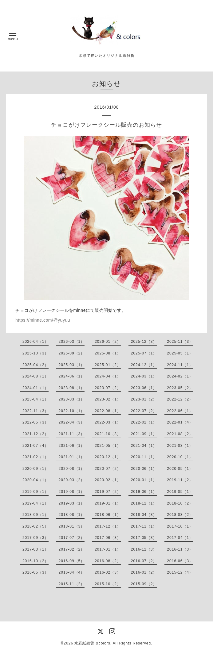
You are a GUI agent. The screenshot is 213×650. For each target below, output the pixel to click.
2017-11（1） (144, 526)
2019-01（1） (108, 503)
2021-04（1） (144, 445)
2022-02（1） (144, 422)
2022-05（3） (35, 422)
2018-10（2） (180, 503)
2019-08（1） (72, 491)
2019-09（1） (35, 491)
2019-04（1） (35, 503)
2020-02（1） (108, 480)
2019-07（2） (108, 491)
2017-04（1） (180, 538)
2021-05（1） (108, 445)
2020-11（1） (144, 457)
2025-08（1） (108, 353)
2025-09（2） (72, 353)
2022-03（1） (108, 422)
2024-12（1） (144, 365)
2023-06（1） (144, 388)
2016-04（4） (72, 572)
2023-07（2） (108, 388)
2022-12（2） (180, 399)
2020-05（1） (180, 468)
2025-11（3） (180, 341)
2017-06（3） (108, 538)
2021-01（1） (72, 457)
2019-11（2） (180, 480)
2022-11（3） (35, 411)
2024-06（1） (72, 376)
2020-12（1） (108, 457)
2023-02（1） (108, 399)
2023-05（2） (180, 388)
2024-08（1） (35, 376)
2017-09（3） (35, 538)
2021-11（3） (72, 434)
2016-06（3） (180, 561)
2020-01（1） (144, 480)
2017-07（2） (72, 538)
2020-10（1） (180, 457)
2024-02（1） (180, 376)
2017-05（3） (144, 538)
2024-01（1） (35, 388)
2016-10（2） (35, 561)
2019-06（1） (144, 491)
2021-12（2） (35, 434)
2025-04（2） (35, 365)
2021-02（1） (35, 457)
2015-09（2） (144, 584)
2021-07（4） (35, 445)
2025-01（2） (108, 365)
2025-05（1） (180, 353)
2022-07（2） (144, 411)
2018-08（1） (72, 515)
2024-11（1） (180, 365)
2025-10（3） (35, 353)
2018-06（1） (108, 515)
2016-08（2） (108, 561)
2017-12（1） (108, 526)
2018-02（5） (35, 526)
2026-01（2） (108, 341)
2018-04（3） (144, 515)
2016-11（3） (180, 549)
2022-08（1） (108, 411)
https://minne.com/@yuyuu (42, 320)
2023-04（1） (35, 399)
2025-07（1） (144, 353)
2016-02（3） (108, 572)
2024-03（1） (144, 376)
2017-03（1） (35, 549)
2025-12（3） (144, 341)
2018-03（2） (180, 515)
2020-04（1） (35, 480)
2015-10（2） (108, 584)
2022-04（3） (72, 422)
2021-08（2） (180, 434)
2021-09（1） (144, 434)
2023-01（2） (144, 399)
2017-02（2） (72, 549)
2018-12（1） (144, 503)
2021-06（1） (72, 445)
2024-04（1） (108, 376)
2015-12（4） (180, 572)
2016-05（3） (35, 572)
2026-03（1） (72, 341)
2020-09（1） (35, 468)
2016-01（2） (144, 572)
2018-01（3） (72, 526)
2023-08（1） (72, 388)
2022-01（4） (180, 422)
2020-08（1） (72, 468)
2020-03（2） (72, 480)
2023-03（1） (72, 399)
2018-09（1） (35, 515)
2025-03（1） (72, 365)
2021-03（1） (180, 445)
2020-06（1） (144, 468)
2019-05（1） (180, 491)
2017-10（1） (180, 526)
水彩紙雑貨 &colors (92, 643)
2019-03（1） (72, 503)
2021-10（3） (108, 434)
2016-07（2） (144, 561)
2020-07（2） (108, 468)
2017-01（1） (108, 549)
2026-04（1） (35, 341)
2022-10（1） (72, 411)
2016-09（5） (72, 561)
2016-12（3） (144, 549)
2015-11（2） (72, 584)
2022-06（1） (180, 411)
